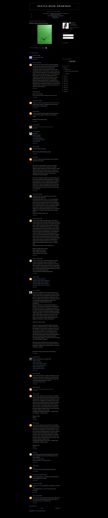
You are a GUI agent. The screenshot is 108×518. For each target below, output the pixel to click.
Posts (65, 35)
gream (34, 157)
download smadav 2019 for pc (39, 278)
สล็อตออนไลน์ (40, 170)
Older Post (57, 508)
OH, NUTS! (55, 18)
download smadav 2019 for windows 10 (41, 280)
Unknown (35, 111)
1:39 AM (35, 97)
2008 (65, 87)
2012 (65, 80)
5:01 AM (35, 502)
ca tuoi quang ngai (37, 136)
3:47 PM (35, 383)
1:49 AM (35, 143)
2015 (65, 67)
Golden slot (43, 181)
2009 (65, 85)
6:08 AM (35, 88)
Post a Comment (33, 506)
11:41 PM (35, 107)
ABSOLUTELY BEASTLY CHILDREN (55, 15)
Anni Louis (35, 290)
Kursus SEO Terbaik (45, 488)
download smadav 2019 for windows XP (41, 285)
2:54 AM (35, 448)
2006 (65, 91)
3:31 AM (35, 190)
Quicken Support (36, 194)
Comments (66, 37)
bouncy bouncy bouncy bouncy (71, 71)
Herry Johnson (36, 62)
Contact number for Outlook (39, 368)
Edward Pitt (35, 387)
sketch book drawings (54, 6)
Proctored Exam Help (37, 497)
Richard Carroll (36, 100)
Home (42, 508)
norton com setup (36, 360)
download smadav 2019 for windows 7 (41, 283)
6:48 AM (35, 287)
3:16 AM (35, 353)
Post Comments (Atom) (40, 510)
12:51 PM (35, 471)
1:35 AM (35, 390)
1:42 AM (35, 128)
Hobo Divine (35, 55)
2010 (65, 83)
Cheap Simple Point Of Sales (39, 381)
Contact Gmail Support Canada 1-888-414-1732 (48, 102)
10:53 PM (35, 370)
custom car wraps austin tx (38, 458)
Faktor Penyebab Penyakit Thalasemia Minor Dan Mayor (45, 95)
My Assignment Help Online (39, 474)
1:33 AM (35, 121)
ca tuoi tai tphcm (36, 141)
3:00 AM (35, 153)
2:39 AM (35, 215)
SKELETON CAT (55, 16)
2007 (65, 89)
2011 (65, 81)
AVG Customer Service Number (39, 363)
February (67, 69)
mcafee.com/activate (37, 362)
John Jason (35, 373)
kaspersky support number (38, 366)
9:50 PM (35, 59)
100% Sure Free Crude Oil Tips (40, 119)
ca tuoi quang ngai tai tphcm (39, 139)
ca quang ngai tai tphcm (38, 138)
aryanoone (35, 357)
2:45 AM (35, 255)
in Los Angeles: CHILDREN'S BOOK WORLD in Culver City (55, 13)
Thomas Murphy (36, 495)
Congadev (35, 124)
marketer (34, 465)
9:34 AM (35, 419)
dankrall (73, 22)
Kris (33, 452)
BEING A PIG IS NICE (55, 14)
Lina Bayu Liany (36, 483)
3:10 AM (35, 273)
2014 (65, 76)
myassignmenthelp (48, 476)
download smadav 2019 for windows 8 (41, 282)
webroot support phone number (39, 365)
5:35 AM (35, 492)
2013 (65, 78)
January (67, 73)
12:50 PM (35, 462)
